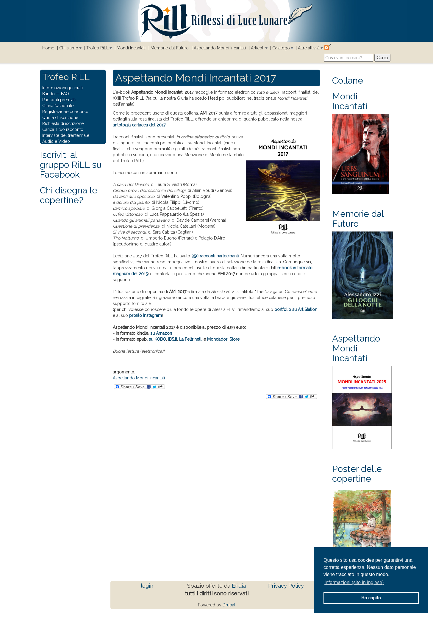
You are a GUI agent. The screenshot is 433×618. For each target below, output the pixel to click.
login (147, 586)
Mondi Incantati (131, 48)
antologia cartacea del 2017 (139, 125)
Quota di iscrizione (60, 117)
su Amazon (161, 333)
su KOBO (157, 339)
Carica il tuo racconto (62, 129)
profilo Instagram (145, 315)
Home (48, 48)
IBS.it (172, 339)
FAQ (65, 93)
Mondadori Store (223, 339)
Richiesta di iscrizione (63, 123)
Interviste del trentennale (65, 135)
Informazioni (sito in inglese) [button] (354, 582)
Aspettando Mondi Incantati (220, 48)
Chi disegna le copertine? (68, 195)
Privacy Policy (286, 586)
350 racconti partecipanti (215, 256)
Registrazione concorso (65, 111)
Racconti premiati (59, 99)
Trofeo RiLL (97, 48)
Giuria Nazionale (58, 105)
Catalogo (281, 48)
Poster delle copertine (357, 474)
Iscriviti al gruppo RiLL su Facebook (70, 165)
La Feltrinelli (190, 339)
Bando (48, 93)
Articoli (257, 48)
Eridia (239, 586)
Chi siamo (68, 48)
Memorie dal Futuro (170, 48)
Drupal (229, 605)
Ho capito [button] (371, 597)
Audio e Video (56, 141)
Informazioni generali (62, 87)
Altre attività (309, 48)
